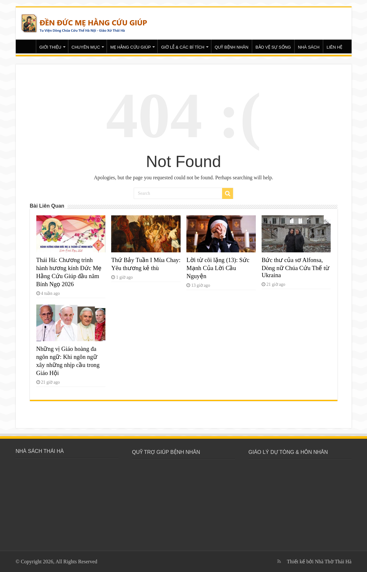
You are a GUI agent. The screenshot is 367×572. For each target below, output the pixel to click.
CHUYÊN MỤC (86, 47)
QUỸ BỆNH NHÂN (231, 47)
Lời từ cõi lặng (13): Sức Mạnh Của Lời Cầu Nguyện (217, 268)
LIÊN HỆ (334, 47)
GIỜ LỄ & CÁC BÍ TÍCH (182, 47)
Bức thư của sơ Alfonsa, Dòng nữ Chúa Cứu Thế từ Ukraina (295, 267)
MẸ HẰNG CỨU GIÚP (130, 47)
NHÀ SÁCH (308, 47)
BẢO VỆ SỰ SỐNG (273, 47)
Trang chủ (27, 46)
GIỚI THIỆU (50, 47)
